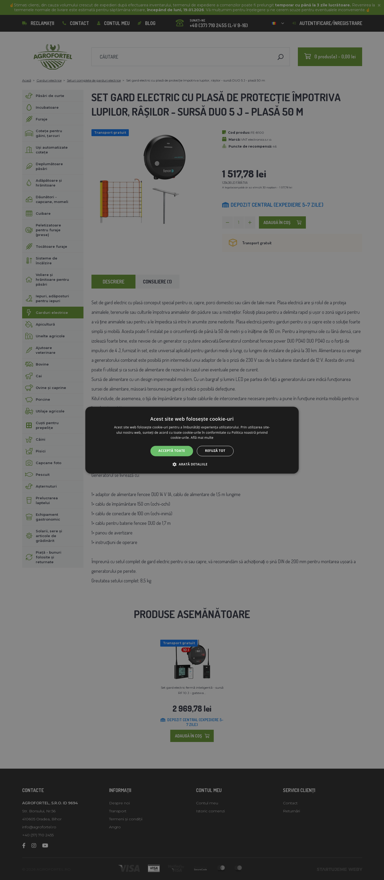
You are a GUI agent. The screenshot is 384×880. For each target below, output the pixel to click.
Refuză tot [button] (215, 451)
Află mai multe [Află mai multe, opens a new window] (202, 438)
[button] (192, 464)
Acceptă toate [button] (171, 451)
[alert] (192, 440)
